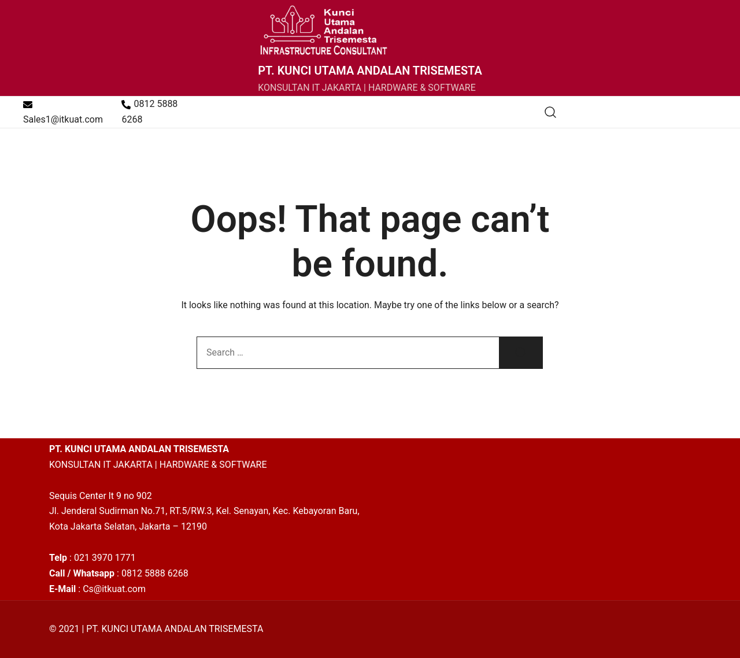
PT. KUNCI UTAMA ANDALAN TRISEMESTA (370, 70)
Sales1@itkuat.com (63, 112)
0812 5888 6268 (149, 111)
